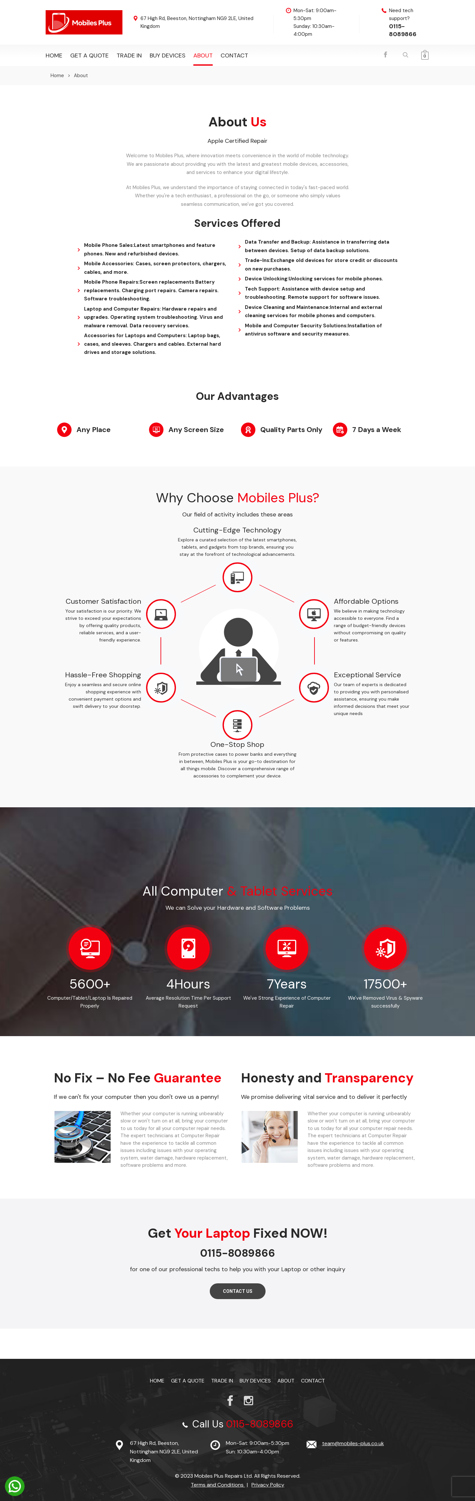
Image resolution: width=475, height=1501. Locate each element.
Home (54, 55)
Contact (234, 55)
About (203, 55)
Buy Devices (167, 55)
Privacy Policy (267, 1484)
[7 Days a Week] (340, 430)
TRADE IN (129, 55)
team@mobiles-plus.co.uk (353, 1443)
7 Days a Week (376, 429)
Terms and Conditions (218, 1484)
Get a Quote (89, 55)
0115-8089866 (403, 30)
